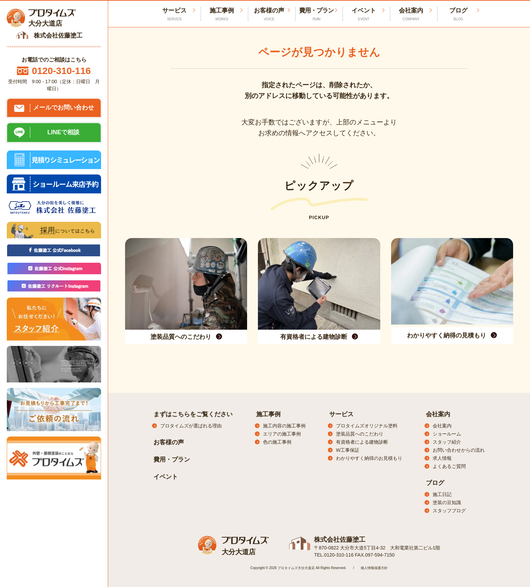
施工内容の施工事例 (284, 425)
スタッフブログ (449, 510)
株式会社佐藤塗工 (338, 539)
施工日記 (442, 494)
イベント (364, 14)
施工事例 (222, 14)
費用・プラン (316, 14)
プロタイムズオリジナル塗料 (366, 425)
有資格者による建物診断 (362, 442)
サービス (341, 414)
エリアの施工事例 (282, 434)
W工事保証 (347, 450)
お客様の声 (269, 14)
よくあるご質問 (449, 466)
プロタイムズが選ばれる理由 (191, 425)
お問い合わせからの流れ (459, 450)
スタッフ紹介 (447, 442)
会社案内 (411, 14)
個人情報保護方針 (374, 567)
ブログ (458, 14)
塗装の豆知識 (447, 502)
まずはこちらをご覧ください (193, 414)
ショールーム (447, 434)
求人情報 (442, 458)
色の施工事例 (277, 442)
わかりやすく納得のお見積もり (369, 458)
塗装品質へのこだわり (359, 434)
